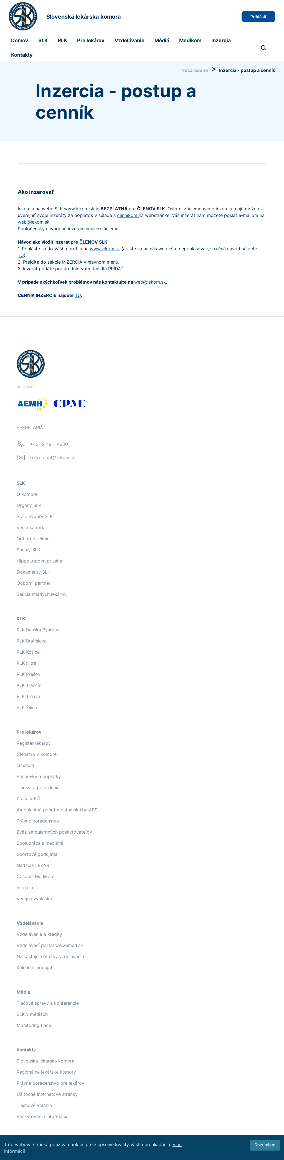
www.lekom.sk (105, 248)
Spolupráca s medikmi (40, 843)
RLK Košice (28, 652)
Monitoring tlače (34, 1025)
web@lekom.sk (33, 222)
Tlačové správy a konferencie (48, 1003)
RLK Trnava (28, 696)
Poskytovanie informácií (42, 1116)
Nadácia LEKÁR (33, 865)
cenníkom (128, 215)
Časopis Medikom (35, 876)
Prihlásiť (258, 16)
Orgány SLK (29, 505)
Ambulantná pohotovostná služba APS (57, 809)
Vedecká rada (31, 527)
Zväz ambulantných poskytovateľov (54, 832)
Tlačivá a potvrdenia (38, 787)
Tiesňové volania (34, 1105)
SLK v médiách (32, 1014)
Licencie (25, 765)
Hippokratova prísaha (39, 561)
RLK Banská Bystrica (38, 629)
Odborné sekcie (33, 538)
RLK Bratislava (32, 641)
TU (21, 255)
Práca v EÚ (28, 798)
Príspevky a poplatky (39, 776)
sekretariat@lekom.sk (52, 457)
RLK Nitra (26, 663)
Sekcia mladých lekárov (42, 594)
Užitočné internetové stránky (47, 1094)
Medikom (190, 40)
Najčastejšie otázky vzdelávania (50, 956)
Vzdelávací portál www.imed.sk (50, 945)
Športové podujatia (37, 854)
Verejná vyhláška (34, 898)
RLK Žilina (27, 707)
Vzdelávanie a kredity (39, 934)
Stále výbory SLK (35, 516)
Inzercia (221, 40)
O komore (27, 494)
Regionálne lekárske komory (46, 1072)
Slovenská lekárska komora (45, 1061)
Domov (19, 40)
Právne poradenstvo (38, 821)
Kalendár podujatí (35, 967)
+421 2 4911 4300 (49, 444)
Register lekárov (34, 743)
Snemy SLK (28, 549)
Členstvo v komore (37, 754)
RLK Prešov (28, 674)
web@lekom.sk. (150, 282)
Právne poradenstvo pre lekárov (50, 1083)
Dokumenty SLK (33, 572)
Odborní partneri (34, 583)
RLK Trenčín (29, 685)
